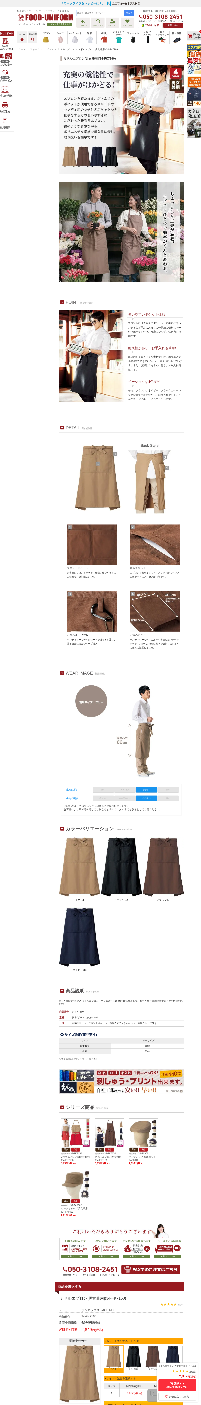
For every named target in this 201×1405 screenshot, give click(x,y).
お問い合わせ (173, 25)
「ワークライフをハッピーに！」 (83, 3)
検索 (129, 13)
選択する (177, 1385)
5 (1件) (181, 1304)
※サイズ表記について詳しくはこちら (78, 1059)
